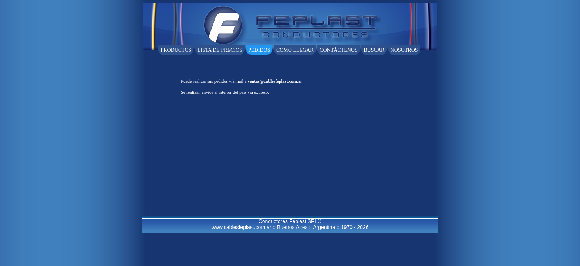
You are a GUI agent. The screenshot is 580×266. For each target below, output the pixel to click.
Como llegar (295, 50)
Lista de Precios (220, 50)
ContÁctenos (339, 50)
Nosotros (404, 50)
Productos (176, 50)
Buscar (374, 50)
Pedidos (259, 50)
